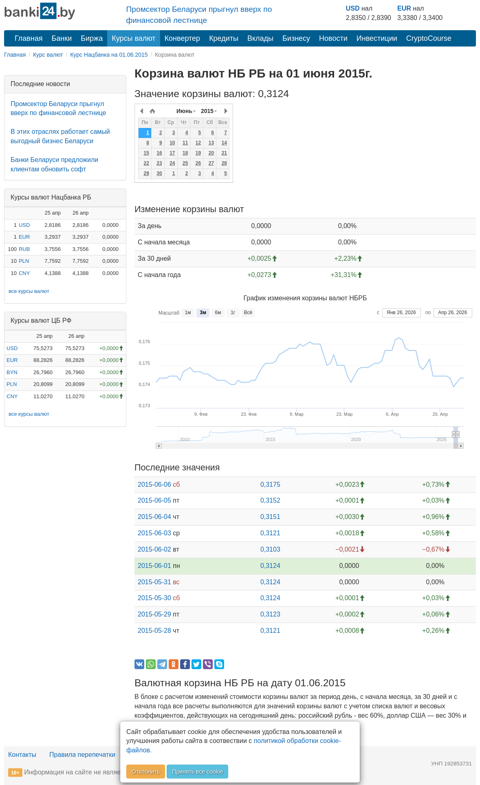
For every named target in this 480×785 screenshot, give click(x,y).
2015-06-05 (154, 500)
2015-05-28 (154, 630)
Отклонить (146, 771)
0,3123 (270, 614)
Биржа (92, 38)
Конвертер (182, 38)
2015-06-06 (154, 484)
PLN (24, 261)
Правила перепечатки (82, 754)
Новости (333, 38)
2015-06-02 (154, 549)
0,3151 (270, 516)
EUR (404, 8)
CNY (24, 273)
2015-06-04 (154, 516)
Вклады (260, 38)
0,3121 (270, 533)
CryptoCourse (428, 38)
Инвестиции (377, 38)
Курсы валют (133, 38)
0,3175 (270, 484)
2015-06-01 (154, 565)
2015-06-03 (154, 533)
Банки (62, 38)
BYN (12, 372)
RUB (24, 249)
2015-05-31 (154, 582)
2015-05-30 (154, 597)
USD (353, 8)
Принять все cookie (197, 771)
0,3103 (270, 549)
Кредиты (223, 38)
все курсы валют (29, 291)
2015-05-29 (154, 614)
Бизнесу (296, 38)
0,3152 (270, 500)
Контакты (22, 754)
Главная (29, 38)
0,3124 (270, 565)
